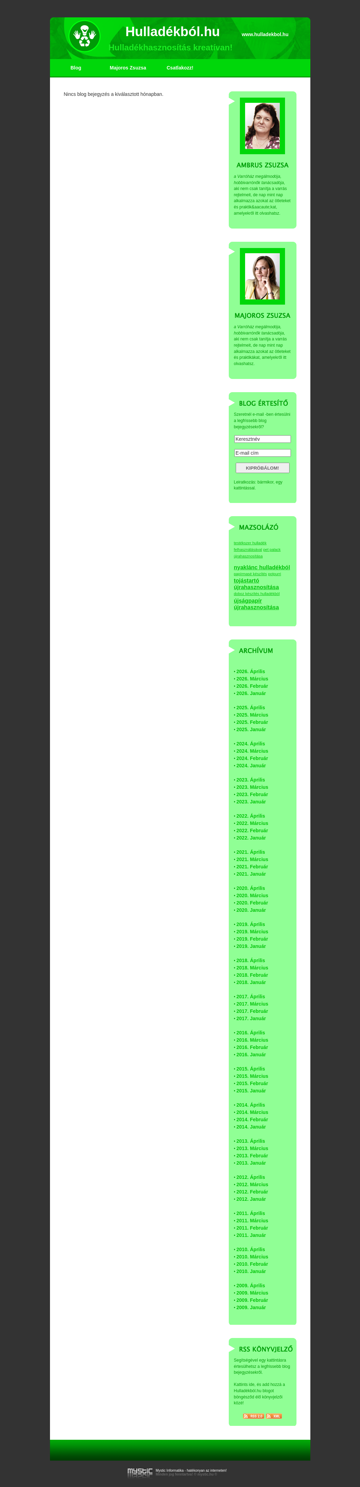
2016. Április (250, 1032)
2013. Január (251, 1163)
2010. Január (251, 1271)
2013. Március (252, 1148)
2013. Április (250, 1141)
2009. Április (250, 1285)
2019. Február (252, 939)
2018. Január (251, 982)
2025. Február (252, 722)
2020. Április (250, 888)
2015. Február (252, 1083)
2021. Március (252, 859)
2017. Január (251, 1018)
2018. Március (252, 967)
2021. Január (251, 874)
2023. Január (251, 801)
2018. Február (252, 975)
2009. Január (251, 1307)
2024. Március (252, 751)
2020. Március (252, 895)
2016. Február (252, 1047)
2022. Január (251, 838)
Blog (75, 68)
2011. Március (252, 1220)
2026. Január (251, 693)
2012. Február (252, 1192)
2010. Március (252, 1256)
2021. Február (252, 866)
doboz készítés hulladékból (257, 594)
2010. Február (252, 1264)
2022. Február (252, 830)
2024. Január (251, 765)
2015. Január (251, 1090)
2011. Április (250, 1213)
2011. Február (252, 1228)
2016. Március (252, 1040)
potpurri (274, 574)
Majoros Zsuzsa (128, 68)
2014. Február (252, 1119)
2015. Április (250, 1069)
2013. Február (252, 1155)
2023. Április (250, 780)
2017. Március (252, 1004)
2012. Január (251, 1199)
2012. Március (252, 1184)
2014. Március (252, 1112)
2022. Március (252, 823)
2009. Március (252, 1293)
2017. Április (250, 996)
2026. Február (252, 686)
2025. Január (251, 729)
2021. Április (250, 852)
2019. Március (252, 931)
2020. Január (251, 910)
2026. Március (252, 678)
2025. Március (252, 715)
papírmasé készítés (250, 574)
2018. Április (250, 960)
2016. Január (251, 1054)
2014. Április (250, 1105)
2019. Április (250, 924)
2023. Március (252, 787)
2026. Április (250, 671)
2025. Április (250, 707)
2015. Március (252, 1076)
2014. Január (251, 1127)
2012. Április (250, 1177)
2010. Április (250, 1249)
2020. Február (252, 903)
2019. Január (251, 946)
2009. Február (252, 1300)
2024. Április (250, 743)
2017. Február (252, 1011)
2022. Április (250, 816)
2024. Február (252, 758)
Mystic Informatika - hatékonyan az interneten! (191, 1470)
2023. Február (252, 794)
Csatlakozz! (180, 68)
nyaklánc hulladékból (262, 567)
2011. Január (251, 1235)
